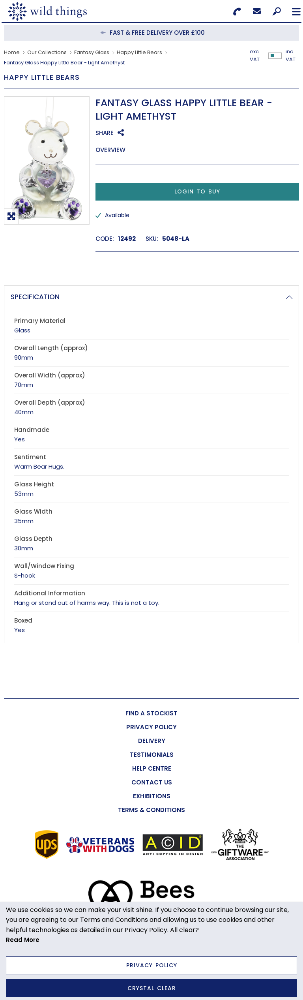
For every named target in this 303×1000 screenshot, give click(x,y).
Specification (35, 297)
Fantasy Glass (91, 52)
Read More (22, 940)
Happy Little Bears (139, 52)
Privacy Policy (151, 965)
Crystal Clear (151, 988)
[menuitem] (151, 713)
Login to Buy (197, 191)
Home (12, 52)
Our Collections (47, 52)
